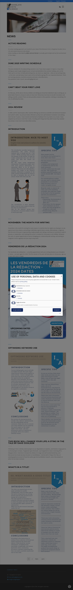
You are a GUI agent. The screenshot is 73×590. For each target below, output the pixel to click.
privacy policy (23, 281)
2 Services (19, 288)
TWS (60, 313)
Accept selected (17, 310)
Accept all (56, 310)
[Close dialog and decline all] (61, 275)
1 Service (19, 298)
